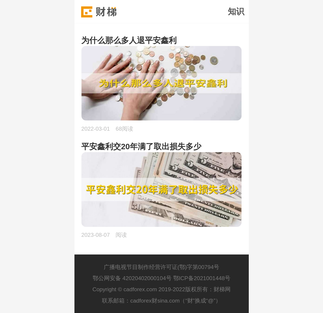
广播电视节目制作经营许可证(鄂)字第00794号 (161, 267)
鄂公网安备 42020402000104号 (132, 278)
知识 (236, 11)
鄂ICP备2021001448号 (202, 278)
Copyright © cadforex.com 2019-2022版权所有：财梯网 (161, 289)
